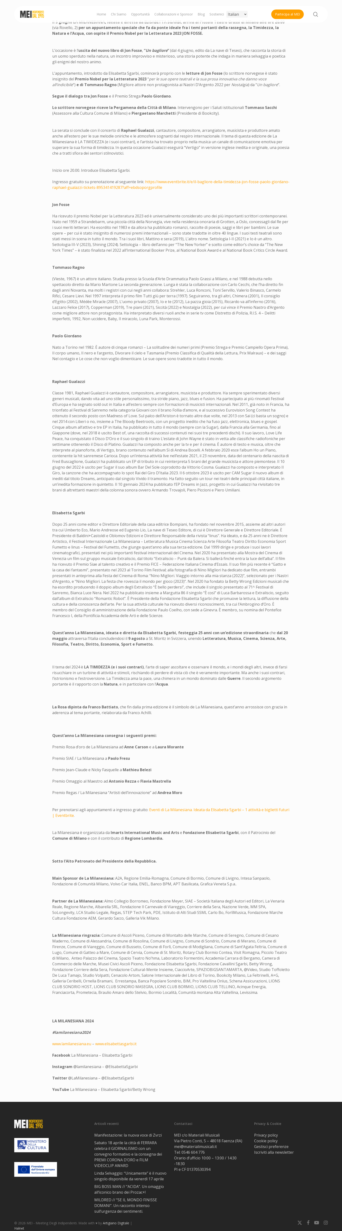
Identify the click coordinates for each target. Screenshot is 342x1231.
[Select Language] (237, 14)
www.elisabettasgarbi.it (116, 1043)
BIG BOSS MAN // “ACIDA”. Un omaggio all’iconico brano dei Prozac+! (129, 1189)
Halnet (19, 1228)
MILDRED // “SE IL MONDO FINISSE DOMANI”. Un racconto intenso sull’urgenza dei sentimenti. (125, 1205)
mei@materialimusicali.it (195, 1146)
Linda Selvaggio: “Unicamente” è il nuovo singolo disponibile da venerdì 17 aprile (130, 1176)
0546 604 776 (193, 1152)
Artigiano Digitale (116, 1223)
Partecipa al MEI (287, 14)
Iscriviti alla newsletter (274, 1152)
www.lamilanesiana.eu (71, 1043)
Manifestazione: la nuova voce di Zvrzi (128, 1135)
